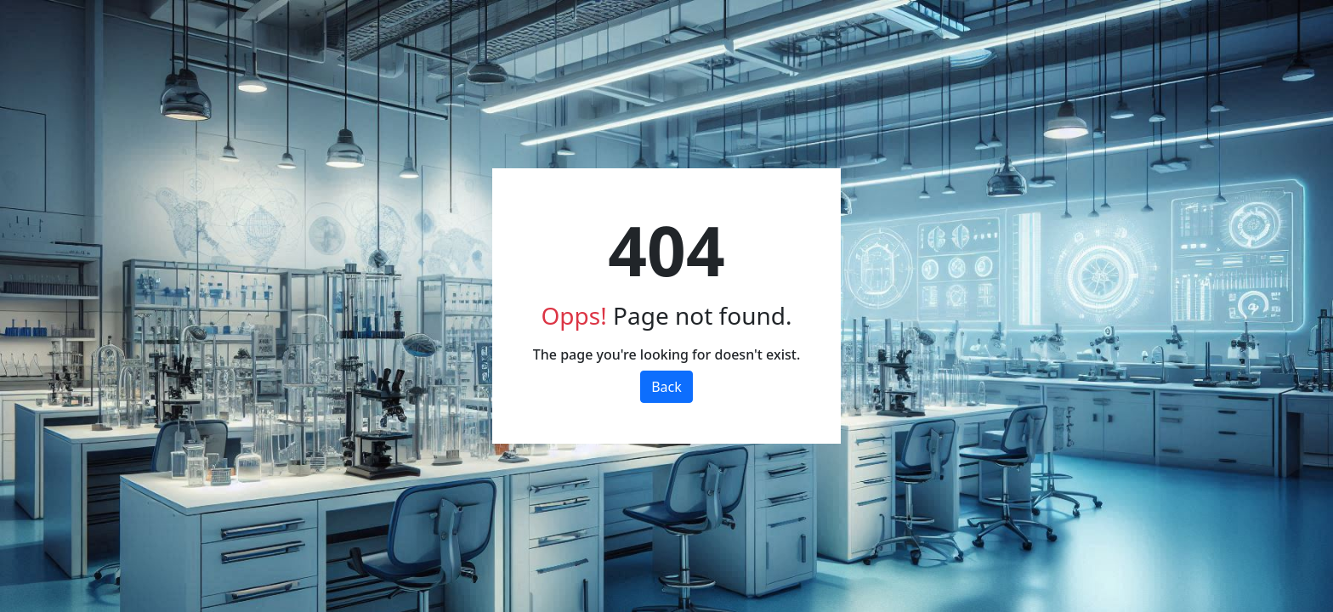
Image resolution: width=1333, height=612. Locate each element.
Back (666, 386)
